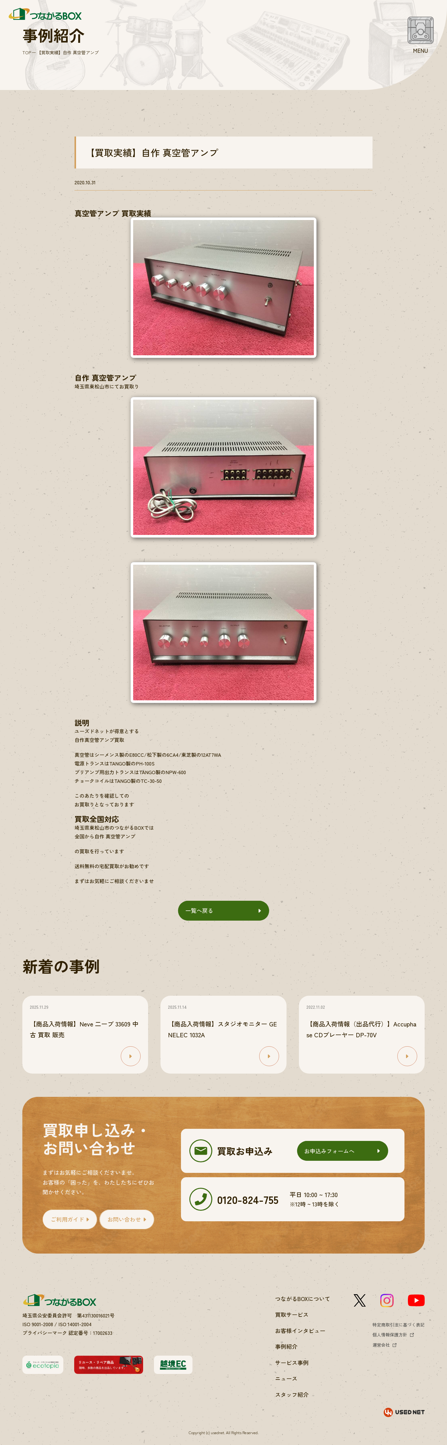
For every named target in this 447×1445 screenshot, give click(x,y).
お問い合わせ (124, 1219)
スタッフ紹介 (292, 1394)
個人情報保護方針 (389, 1334)
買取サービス (292, 1314)
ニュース (286, 1378)
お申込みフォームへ (329, 1151)
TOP (26, 52)
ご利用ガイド (67, 1219)
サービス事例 (292, 1362)
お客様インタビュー (300, 1330)
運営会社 (381, 1345)
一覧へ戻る (199, 910)
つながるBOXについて (302, 1299)
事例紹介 (286, 1346)
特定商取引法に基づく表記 (398, 1325)
